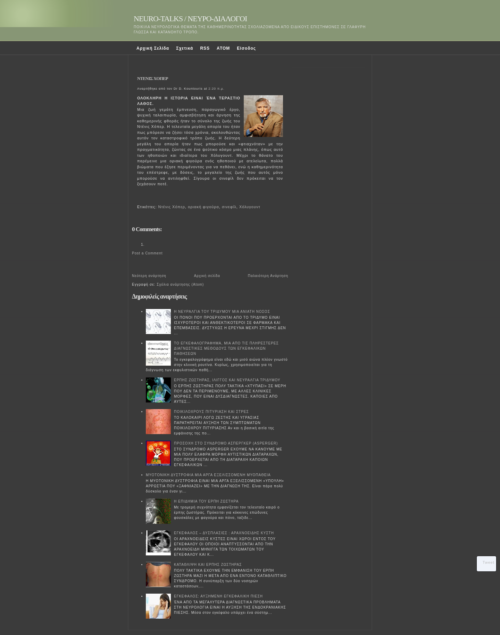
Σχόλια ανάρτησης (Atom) (180, 284)
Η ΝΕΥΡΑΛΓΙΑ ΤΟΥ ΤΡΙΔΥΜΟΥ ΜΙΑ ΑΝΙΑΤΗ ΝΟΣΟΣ (222, 312)
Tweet (488, 562)
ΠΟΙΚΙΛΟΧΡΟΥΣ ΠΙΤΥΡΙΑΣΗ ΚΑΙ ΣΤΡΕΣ (211, 412)
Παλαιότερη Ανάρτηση (268, 276)
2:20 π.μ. (216, 88)
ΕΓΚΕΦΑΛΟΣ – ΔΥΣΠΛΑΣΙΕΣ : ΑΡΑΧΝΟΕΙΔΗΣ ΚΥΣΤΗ (224, 533)
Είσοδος (246, 48)
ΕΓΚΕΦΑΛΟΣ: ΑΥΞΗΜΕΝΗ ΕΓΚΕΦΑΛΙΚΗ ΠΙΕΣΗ (218, 596)
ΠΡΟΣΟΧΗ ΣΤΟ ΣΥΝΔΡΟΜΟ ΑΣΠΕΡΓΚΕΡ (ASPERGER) (226, 443)
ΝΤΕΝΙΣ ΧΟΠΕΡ (152, 78)
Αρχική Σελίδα (152, 48)
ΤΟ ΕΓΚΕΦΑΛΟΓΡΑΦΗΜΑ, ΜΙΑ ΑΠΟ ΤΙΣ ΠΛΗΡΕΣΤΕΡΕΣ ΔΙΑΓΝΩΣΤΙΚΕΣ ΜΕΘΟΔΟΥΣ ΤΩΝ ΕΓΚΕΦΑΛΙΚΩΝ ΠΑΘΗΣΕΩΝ (226, 348)
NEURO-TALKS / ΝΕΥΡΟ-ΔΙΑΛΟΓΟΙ (190, 18)
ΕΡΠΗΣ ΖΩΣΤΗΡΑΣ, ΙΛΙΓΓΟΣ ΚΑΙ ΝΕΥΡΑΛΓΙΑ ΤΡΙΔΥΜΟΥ (227, 380)
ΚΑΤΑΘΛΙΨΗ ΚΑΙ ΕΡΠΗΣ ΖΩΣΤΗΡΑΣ (208, 565)
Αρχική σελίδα (207, 276)
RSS (205, 48)
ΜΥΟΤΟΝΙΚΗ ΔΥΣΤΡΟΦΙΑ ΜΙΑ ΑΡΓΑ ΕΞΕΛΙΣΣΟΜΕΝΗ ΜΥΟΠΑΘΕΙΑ (208, 475)
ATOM (223, 48)
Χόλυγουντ (249, 207)
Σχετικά (184, 48)
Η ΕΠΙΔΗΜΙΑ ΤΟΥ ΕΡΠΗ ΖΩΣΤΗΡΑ (206, 501)
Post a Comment (147, 253)
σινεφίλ (229, 207)
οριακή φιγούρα (203, 207)
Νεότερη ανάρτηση (149, 276)
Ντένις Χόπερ (171, 207)
